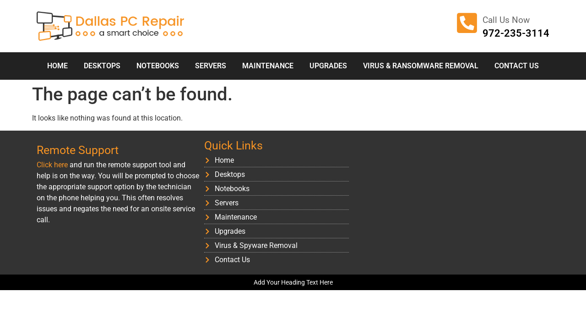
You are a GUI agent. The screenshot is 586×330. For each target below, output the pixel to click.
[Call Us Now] (467, 22)
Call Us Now (506, 20)
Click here (52, 164)
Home (57, 65)
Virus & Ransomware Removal (420, 65)
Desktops (102, 65)
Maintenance (267, 65)
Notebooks (157, 65)
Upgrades (328, 65)
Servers (210, 65)
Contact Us (516, 65)
